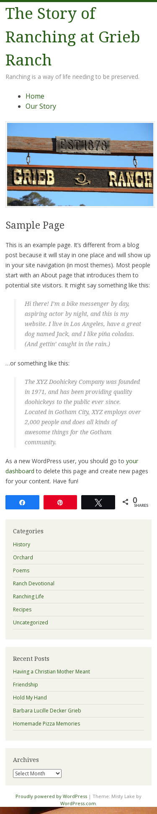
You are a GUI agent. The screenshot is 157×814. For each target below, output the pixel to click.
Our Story (41, 106)
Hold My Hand (30, 697)
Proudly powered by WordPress (51, 796)
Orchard (23, 557)
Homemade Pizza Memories (46, 723)
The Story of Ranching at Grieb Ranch (72, 37)
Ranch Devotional (33, 583)
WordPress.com (78, 803)
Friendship (25, 684)
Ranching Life (28, 596)
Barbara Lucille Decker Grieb (47, 710)
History (21, 544)
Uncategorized (30, 622)
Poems (21, 570)
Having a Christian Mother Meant (51, 671)
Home (35, 96)
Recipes (22, 609)
